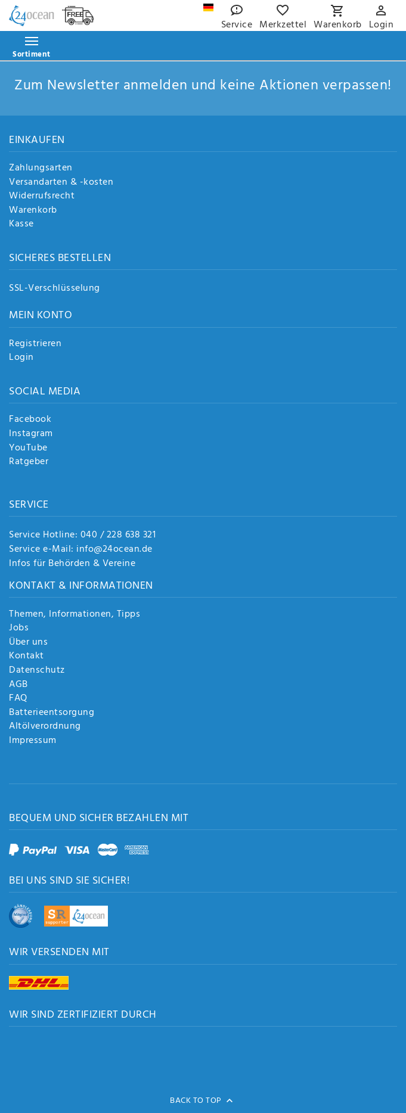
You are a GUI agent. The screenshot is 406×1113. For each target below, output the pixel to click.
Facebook (30, 420)
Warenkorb (33, 211)
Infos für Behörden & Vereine (72, 563)
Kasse (21, 224)
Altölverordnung (45, 727)
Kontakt (26, 656)
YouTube (28, 448)
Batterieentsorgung (51, 713)
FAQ (18, 699)
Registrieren (35, 344)
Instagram (31, 434)
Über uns (28, 643)
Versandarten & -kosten (61, 183)
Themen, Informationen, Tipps (74, 615)
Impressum (33, 741)
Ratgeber (28, 462)
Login (21, 358)
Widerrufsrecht (42, 196)
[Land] (208, 7)
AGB (18, 685)
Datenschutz (37, 671)
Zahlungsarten (41, 168)
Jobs (19, 628)
